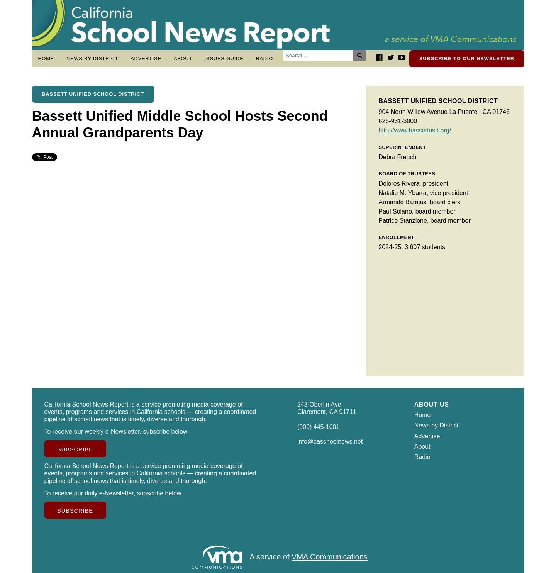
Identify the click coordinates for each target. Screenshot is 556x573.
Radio (264, 58)
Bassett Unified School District (93, 94)
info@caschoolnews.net (330, 441)
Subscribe (75, 449)
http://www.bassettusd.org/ (415, 130)
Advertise (146, 58)
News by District (92, 58)
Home (46, 58)
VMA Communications (330, 557)
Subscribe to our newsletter (466, 58)
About (183, 58)
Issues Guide (224, 58)
